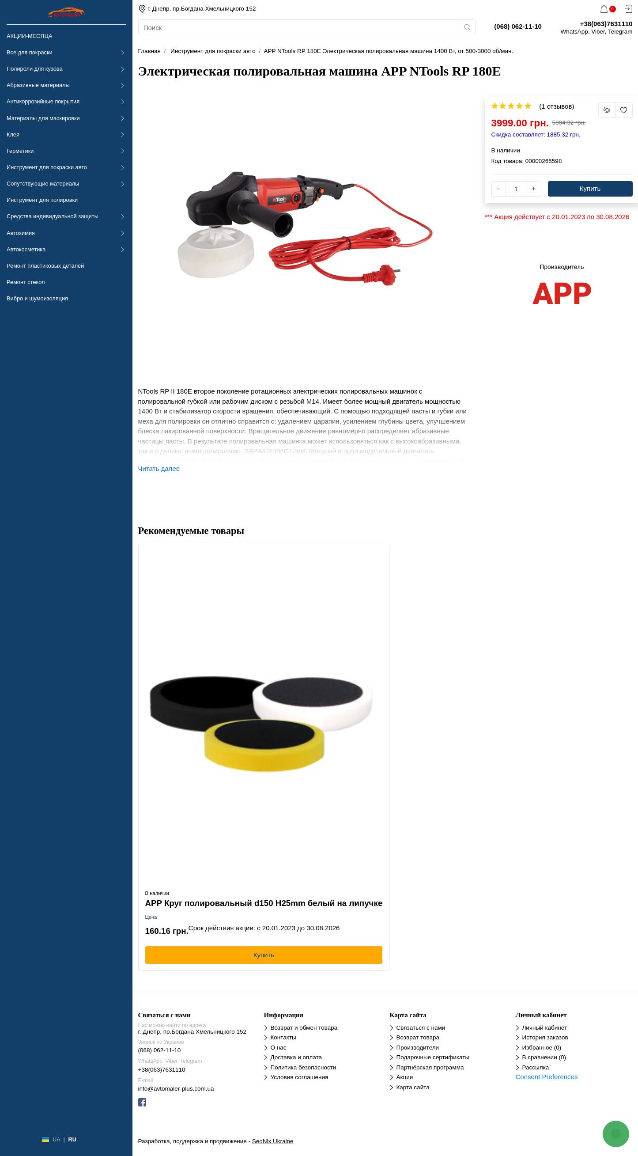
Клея (13, 134)
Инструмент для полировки (42, 200)
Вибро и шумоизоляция (37, 298)
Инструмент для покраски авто (47, 167)
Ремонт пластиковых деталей (45, 265)
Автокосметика (26, 249)
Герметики (20, 151)
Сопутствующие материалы (43, 183)
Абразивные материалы (38, 85)
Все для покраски (30, 52)
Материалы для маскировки (43, 118)
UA (56, 1139)
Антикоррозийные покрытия (43, 101)
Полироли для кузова (34, 68)
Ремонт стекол (26, 282)
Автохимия (21, 233)
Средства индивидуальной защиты (52, 216)
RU (72, 1139)
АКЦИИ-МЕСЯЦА (29, 36)
